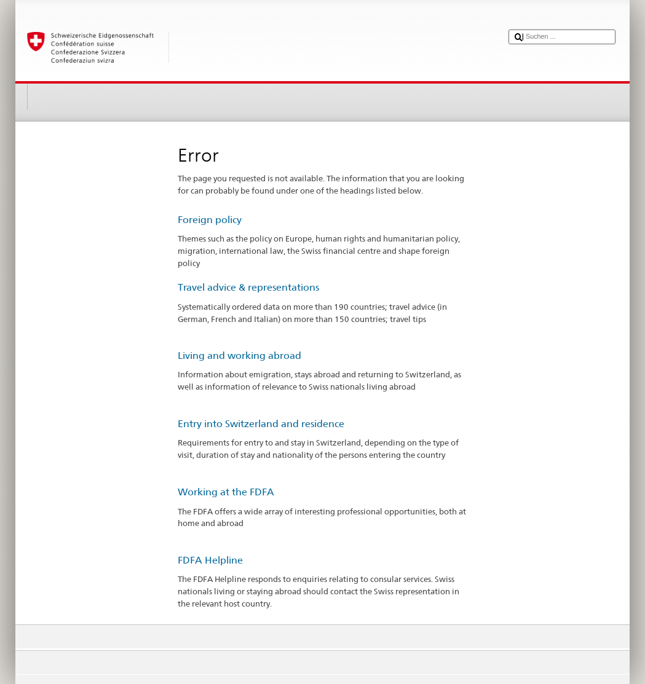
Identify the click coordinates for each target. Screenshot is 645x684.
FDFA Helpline (210, 560)
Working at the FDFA (226, 492)
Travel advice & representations (248, 287)
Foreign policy (210, 220)
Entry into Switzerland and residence (261, 424)
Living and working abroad (239, 355)
